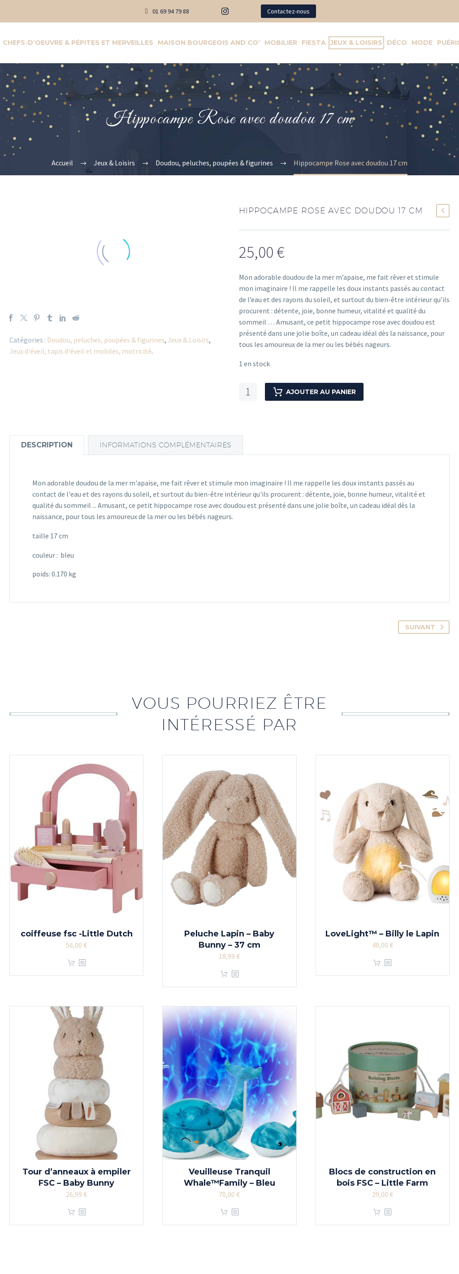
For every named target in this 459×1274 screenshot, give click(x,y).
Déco (397, 43)
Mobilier (280, 43)
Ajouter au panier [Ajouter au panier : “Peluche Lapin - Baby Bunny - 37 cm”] (224, 974)
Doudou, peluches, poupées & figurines (106, 339)
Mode (422, 43)
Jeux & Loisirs (356, 43)
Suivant (426, 627)
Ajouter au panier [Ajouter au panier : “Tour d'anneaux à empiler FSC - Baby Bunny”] (71, 1212)
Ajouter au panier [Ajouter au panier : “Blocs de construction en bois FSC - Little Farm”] (377, 1212)
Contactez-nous (288, 11)
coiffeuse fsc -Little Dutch (77, 934)
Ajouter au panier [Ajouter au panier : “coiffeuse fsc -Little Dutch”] (71, 963)
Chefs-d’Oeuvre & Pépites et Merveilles (78, 43)
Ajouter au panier (314, 392)
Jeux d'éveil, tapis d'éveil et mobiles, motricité (80, 351)
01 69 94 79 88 (170, 11)
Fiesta (314, 43)
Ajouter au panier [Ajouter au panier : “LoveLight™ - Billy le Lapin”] (377, 963)
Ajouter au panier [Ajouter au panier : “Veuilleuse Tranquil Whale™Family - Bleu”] (224, 1212)
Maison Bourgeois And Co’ (209, 43)
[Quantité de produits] (248, 392)
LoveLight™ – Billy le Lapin (382, 934)
